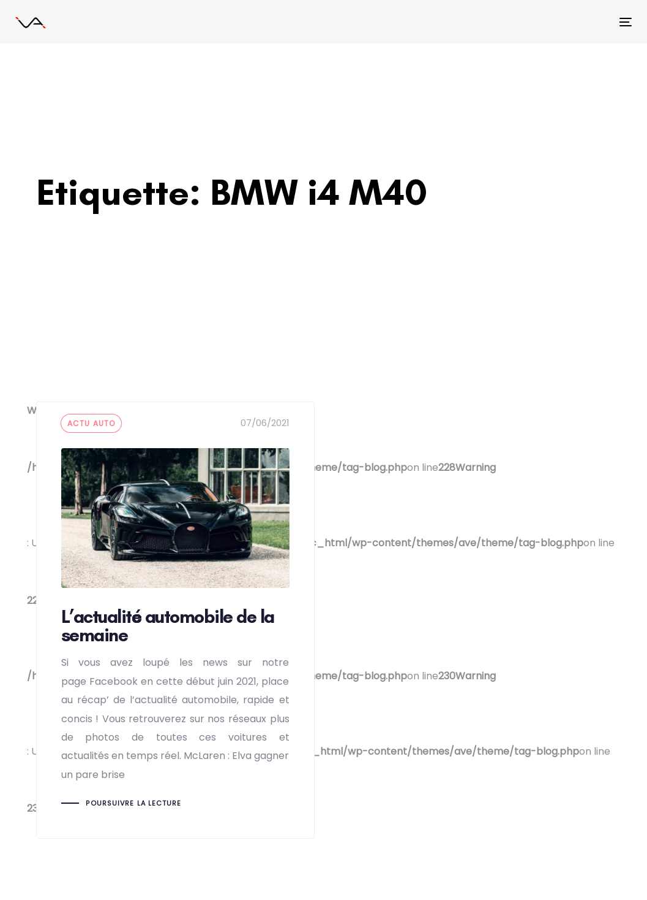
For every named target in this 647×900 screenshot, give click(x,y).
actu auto (91, 423)
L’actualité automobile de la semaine (175, 620)
